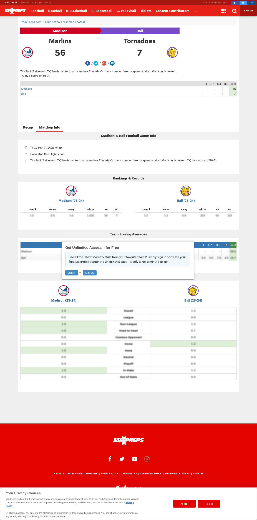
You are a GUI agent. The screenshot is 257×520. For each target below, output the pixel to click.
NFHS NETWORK (41, 2)
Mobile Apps (75, 473)
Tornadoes (140, 40)
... (195, 10)
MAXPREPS (11, 2)
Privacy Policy (109, 473)
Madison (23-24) (71, 200)
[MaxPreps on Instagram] (252, 3)
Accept (184, 503)
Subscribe (92, 473)
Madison (60, 30)
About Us (59, 473)
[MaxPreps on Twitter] (243, 3)
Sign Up (89, 272)
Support (198, 473)
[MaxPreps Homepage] (128, 440)
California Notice (151, 473)
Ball (140, 30)
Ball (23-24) (186, 200)
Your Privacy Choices (177, 473)
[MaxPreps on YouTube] (134, 458)
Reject (209, 503)
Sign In (71, 272)
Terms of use (129, 473)
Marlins (60, 40)
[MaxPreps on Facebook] (235, 3)
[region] (128, 503)
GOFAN (25, 2)
